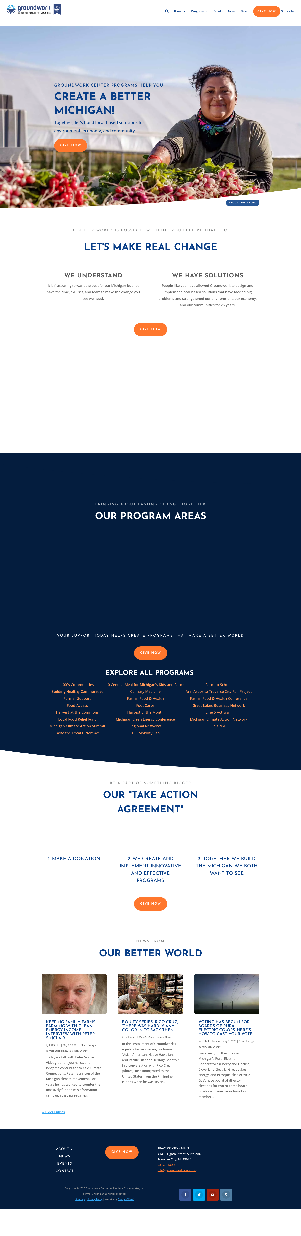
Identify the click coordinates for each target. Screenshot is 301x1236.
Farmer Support (77, 698)
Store (244, 11)
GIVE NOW (266, 11)
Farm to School (219, 684)
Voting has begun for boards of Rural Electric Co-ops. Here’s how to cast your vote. (225, 1028)
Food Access (77, 705)
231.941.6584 (167, 1165)
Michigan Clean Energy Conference (145, 719)
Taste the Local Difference (77, 733)
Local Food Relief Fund (77, 719)
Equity (160, 1037)
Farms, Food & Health (145, 698)
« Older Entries (53, 1112)
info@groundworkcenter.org (177, 1170)
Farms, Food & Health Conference (218, 698)
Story (126, 1199)
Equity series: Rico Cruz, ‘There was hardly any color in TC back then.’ (150, 1026)
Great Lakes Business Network (218, 705)
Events (218, 11)
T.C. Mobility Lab (145, 733)
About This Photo (243, 203)
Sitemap (80, 1199)
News (231, 11)
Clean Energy (88, 1045)
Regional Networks (145, 726)
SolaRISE (218, 726)
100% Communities (77, 684)
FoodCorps (145, 705)
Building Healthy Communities (77, 691)
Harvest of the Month (145, 712)
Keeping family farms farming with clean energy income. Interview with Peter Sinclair (70, 1030)
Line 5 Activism (219, 712)
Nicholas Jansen (211, 1041)
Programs (197, 11)
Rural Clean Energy (76, 1050)
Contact (65, 1171)
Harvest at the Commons (77, 712)
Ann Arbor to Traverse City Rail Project (219, 691)
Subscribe (288, 11)
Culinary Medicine (145, 691)
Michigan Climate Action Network (218, 719)
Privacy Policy (94, 1199)
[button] (167, 14)
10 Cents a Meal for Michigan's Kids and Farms (145, 684)
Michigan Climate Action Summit (77, 726)
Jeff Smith (54, 1045)
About (177, 11)
